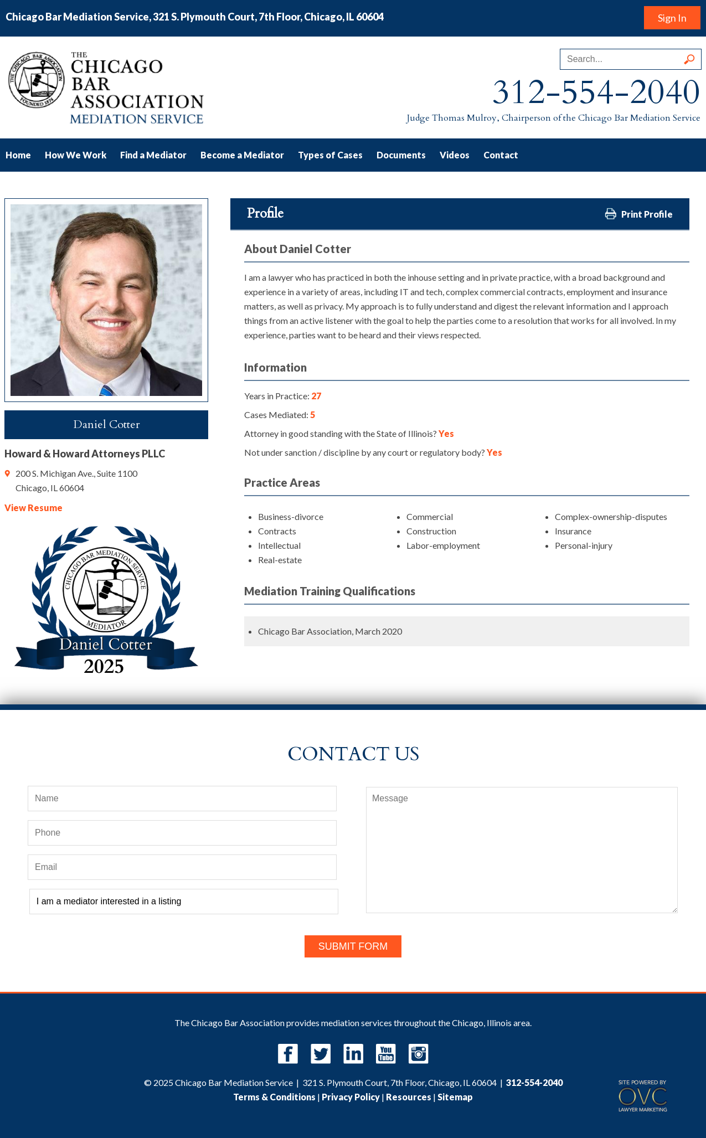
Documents (401, 155)
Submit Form (353, 946)
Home (18, 155)
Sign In (672, 18)
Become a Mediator (242, 155)
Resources (408, 1096)
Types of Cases (330, 155)
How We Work (75, 155)
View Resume (33, 507)
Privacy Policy (351, 1096)
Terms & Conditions (274, 1096)
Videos (455, 155)
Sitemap (455, 1096)
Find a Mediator (153, 155)
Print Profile (639, 213)
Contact (500, 155)
